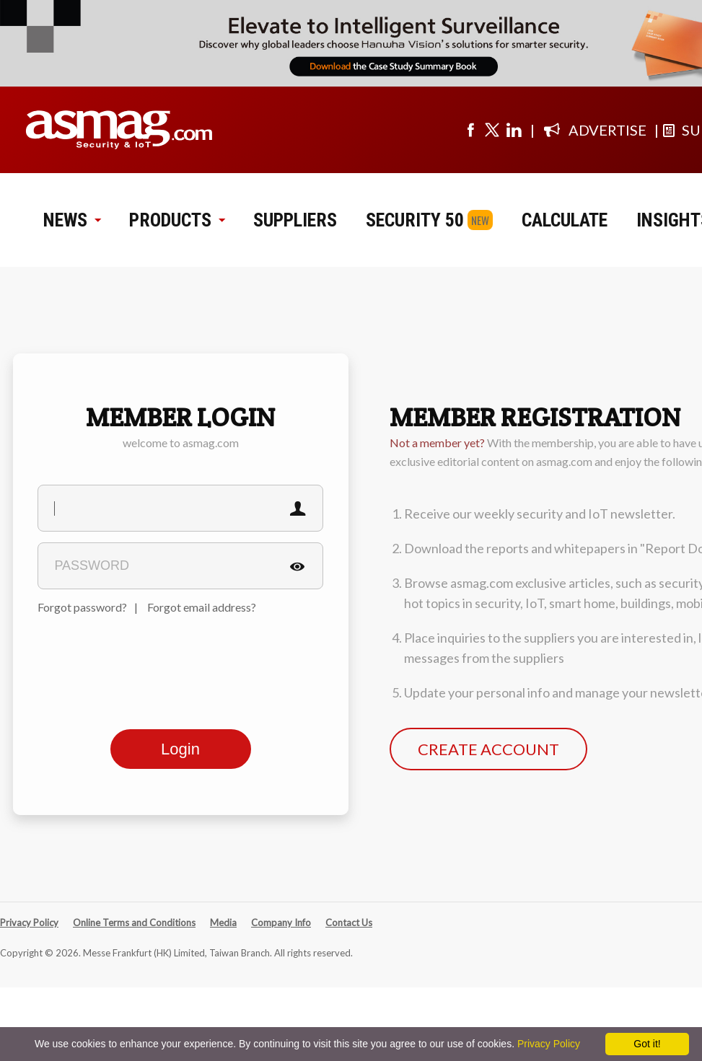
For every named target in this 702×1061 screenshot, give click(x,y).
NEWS (71, 220)
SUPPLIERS (295, 220)
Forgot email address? (201, 607)
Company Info (281, 922)
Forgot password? (82, 607)
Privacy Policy (29, 922)
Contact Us (348, 922)
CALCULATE (564, 220)
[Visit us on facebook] (470, 130)
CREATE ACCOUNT (488, 749)
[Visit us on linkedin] (514, 130)
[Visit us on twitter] (492, 129)
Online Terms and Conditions (134, 922)
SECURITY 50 (415, 220)
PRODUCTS (176, 220)
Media (223, 922)
